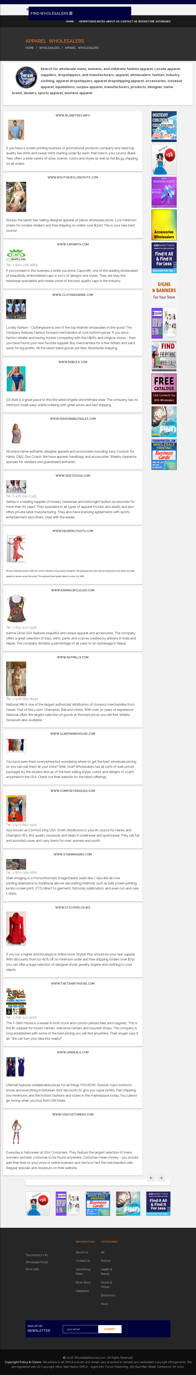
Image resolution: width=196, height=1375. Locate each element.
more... (105, 1304)
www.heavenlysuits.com (73, 531)
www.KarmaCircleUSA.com (72, 590)
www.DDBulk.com (72, 362)
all (102, 1252)
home (70, 21)
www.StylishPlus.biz (72, 907)
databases (163, 21)
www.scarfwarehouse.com (72, 733)
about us (112, 21)
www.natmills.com (73, 657)
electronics (108, 1295)
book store (83, 1282)
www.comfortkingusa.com (73, 790)
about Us (82, 1252)
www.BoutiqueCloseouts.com (72, 177)
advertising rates (92, 21)
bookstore (146, 21)
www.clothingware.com (72, 294)
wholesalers (49, 47)
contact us (129, 21)
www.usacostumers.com (72, 1114)
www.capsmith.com (73, 244)
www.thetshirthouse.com (73, 983)
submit (110, 1329)
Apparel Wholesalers (82, 47)
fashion (106, 1260)
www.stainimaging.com (73, 854)
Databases (82, 1291)
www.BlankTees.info (73, 115)
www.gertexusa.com (73, 475)
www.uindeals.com (73, 1052)
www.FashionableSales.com (73, 418)
